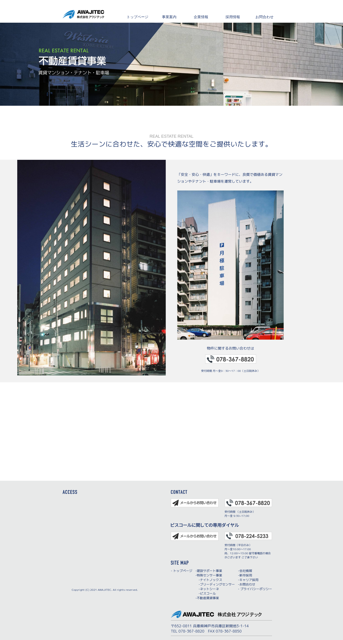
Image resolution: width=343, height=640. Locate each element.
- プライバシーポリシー (255, 589)
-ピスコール (205, 593)
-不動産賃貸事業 (207, 598)
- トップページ (181, 571)
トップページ (137, 16)
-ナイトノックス (208, 580)
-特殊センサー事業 (208, 575)
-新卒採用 (245, 575)
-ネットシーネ (207, 589)
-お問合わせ (246, 584)
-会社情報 (245, 571)
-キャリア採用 (248, 580)
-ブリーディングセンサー (215, 584)
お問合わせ (264, 16)
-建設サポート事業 (208, 571)
